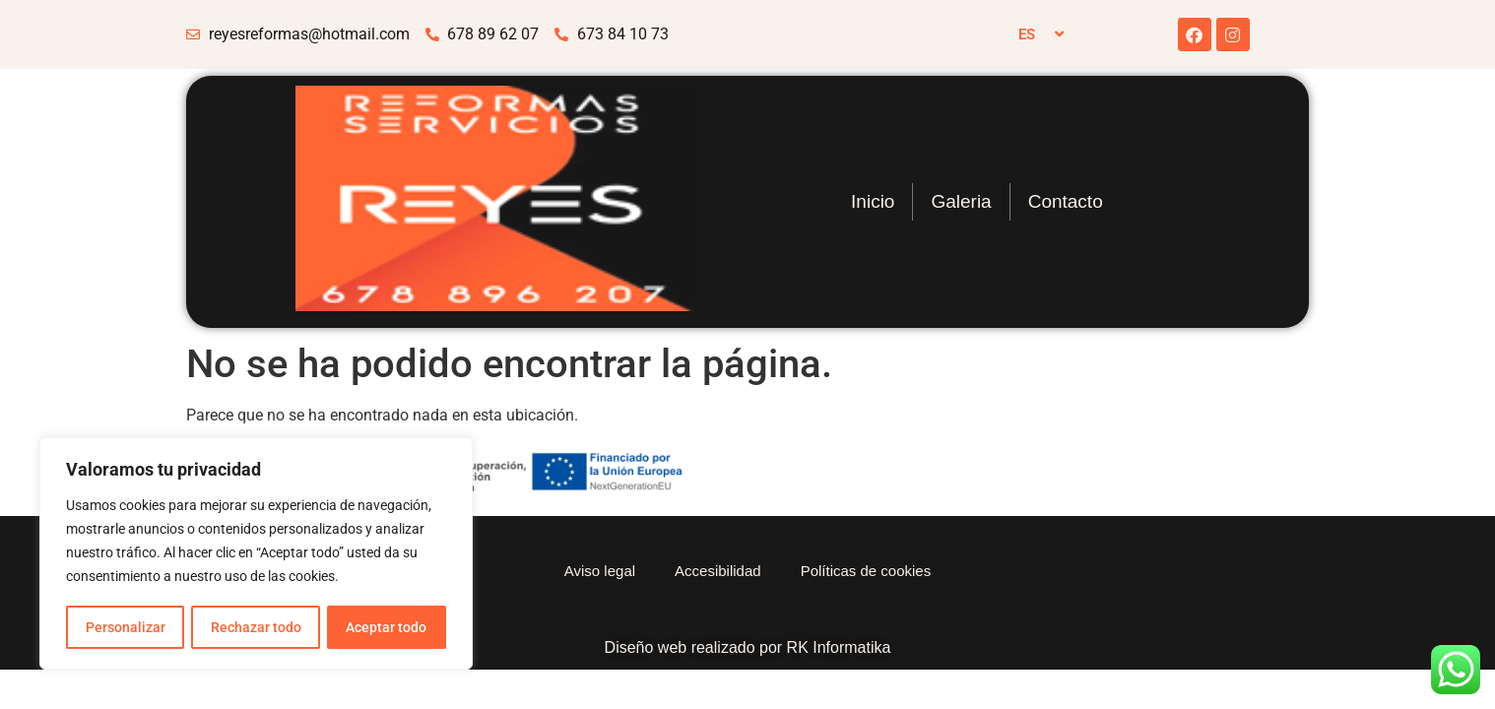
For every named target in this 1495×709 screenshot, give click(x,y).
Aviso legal (599, 570)
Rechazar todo (255, 627)
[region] (256, 554)
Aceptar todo (387, 627)
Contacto (1065, 201)
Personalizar (124, 627)
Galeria (961, 201)
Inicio (872, 201)
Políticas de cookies (866, 570)
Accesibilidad (718, 570)
